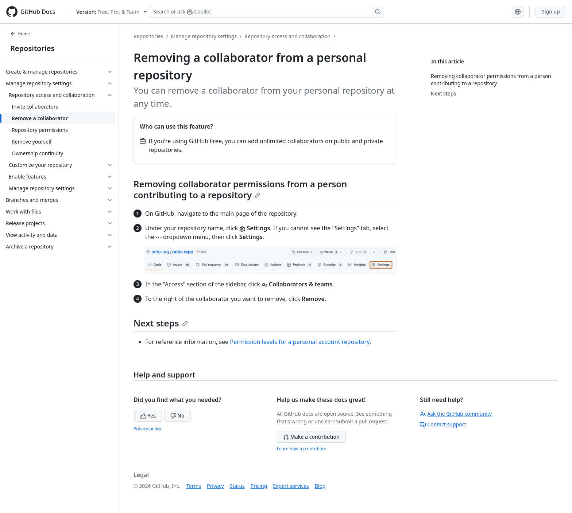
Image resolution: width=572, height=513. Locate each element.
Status (237, 485)
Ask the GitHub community (456, 413)
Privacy (215, 485)
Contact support (443, 424)
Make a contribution (311, 436)
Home (20, 34)
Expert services (291, 485)
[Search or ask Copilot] (266, 11)
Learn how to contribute (301, 449)
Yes (148, 415)
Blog (320, 485)
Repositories (32, 48)
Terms (193, 485)
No (177, 415)
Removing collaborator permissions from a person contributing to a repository (240, 189)
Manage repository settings (204, 36)
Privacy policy (147, 429)
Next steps (161, 323)
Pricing (259, 485)
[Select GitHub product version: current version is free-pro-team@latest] (111, 11)
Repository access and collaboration (287, 36)
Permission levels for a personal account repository (300, 342)
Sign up (551, 11)
